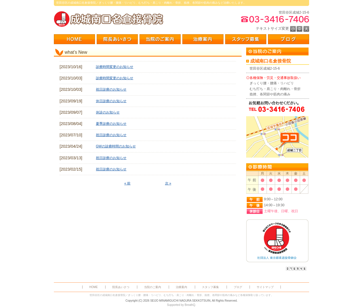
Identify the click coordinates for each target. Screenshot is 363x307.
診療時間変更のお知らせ (114, 67)
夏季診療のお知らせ (111, 124)
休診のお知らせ (108, 112)
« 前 (127, 183)
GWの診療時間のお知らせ (116, 146)
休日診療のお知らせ (111, 101)
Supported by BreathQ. (181, 304)
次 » (168, 183)
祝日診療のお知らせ (111, 89)
